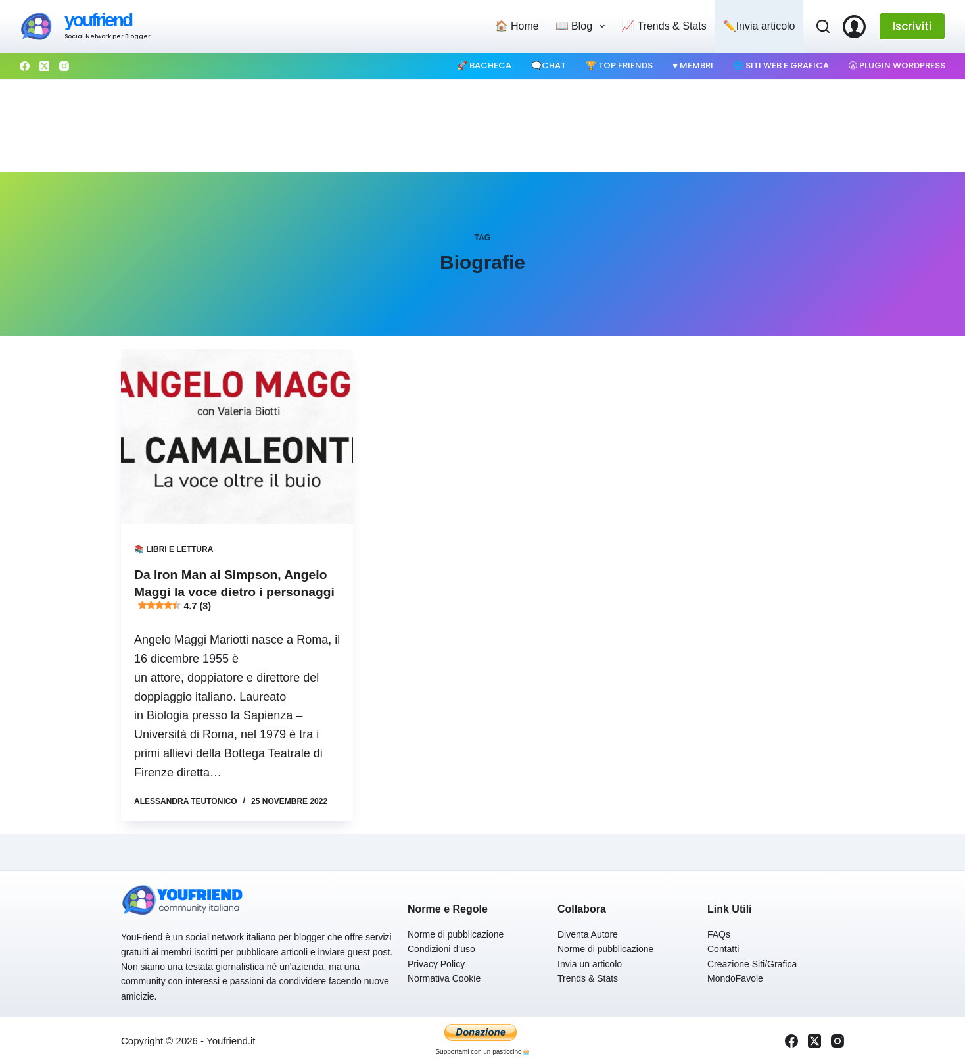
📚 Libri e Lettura (173, 549)
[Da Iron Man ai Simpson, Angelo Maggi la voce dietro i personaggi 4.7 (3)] (237, 436)
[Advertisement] (482, 125)
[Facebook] (25, 66)
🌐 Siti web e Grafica (781, 65)
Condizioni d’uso (441, 949)
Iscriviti (912, 26)
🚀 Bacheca (484, 65)
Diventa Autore (587, 934)
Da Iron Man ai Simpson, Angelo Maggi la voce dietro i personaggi (234, 591)
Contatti (723, 949)
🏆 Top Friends (619, 65)
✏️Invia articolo (759, 26)
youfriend (97, 20)
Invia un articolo (589, 964)
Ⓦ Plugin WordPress (897, 65)
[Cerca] (823, 26)
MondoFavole (735, 978)
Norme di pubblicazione (456, 934)
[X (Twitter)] (44, 66)
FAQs (718, 934)
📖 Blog (583, 26)
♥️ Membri (692, 65)
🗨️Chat (548, 65)
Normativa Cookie (444, 978)
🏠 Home (517, 26)
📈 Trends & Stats (663, 26)
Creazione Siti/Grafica (752, 964)
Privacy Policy (436, 964)
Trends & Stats (587, 978)
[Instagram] (64, 66)
